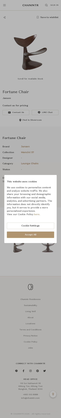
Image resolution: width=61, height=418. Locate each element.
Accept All (30, 235)
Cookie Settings (30, 226)
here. (37, 214)
